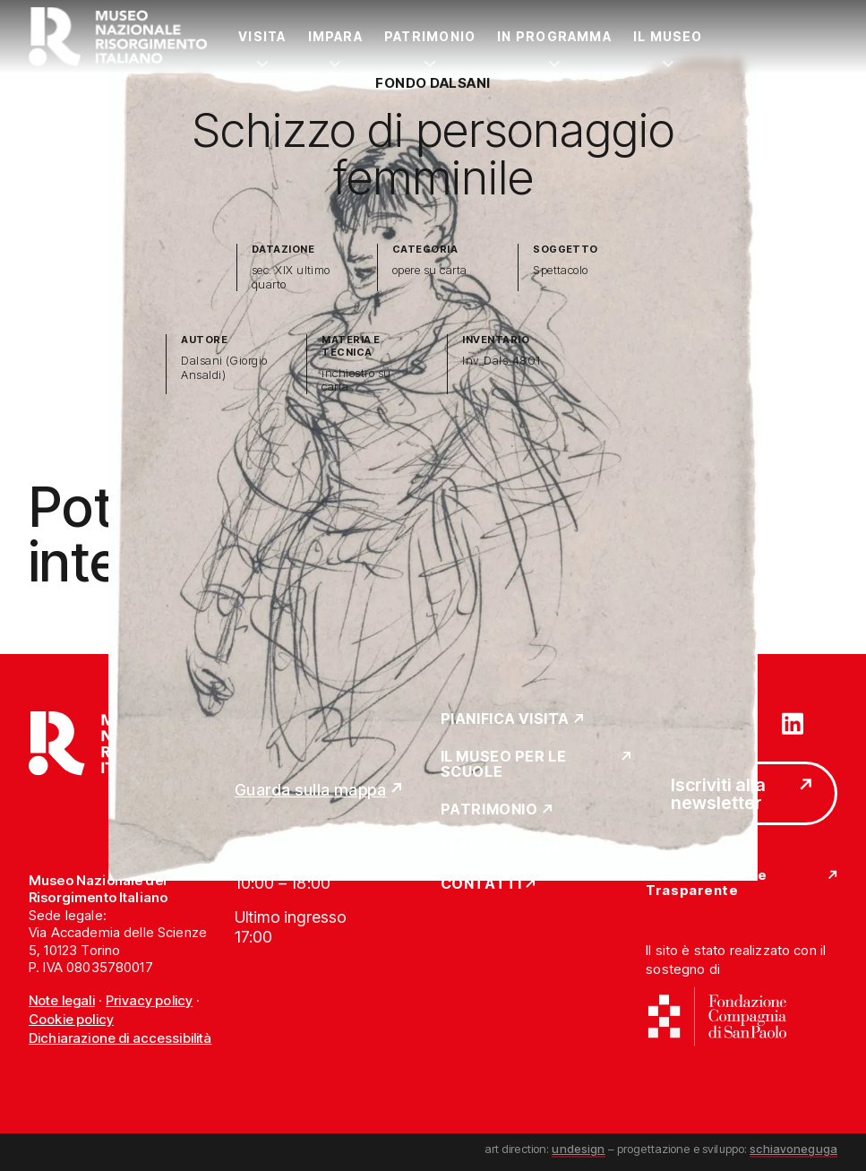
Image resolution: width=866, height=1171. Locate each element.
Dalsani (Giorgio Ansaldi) (224, 368)
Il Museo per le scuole (504, 764)
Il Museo (668, 36)
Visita (262, 36)
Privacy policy (149, 1000)
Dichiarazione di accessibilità (120, 1037)
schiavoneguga (793, 1148)
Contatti (481, 884)
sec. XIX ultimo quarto (291, 277)
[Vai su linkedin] (792, 722)
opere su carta (429, 270)
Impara (335, 36)
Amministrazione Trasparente (706, 883)
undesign (578, 1148)
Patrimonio (430, 36)
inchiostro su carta (356, 380)
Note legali (62, 1000)
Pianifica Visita (505, 719)
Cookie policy (71, 1019)
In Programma (554, 36)
